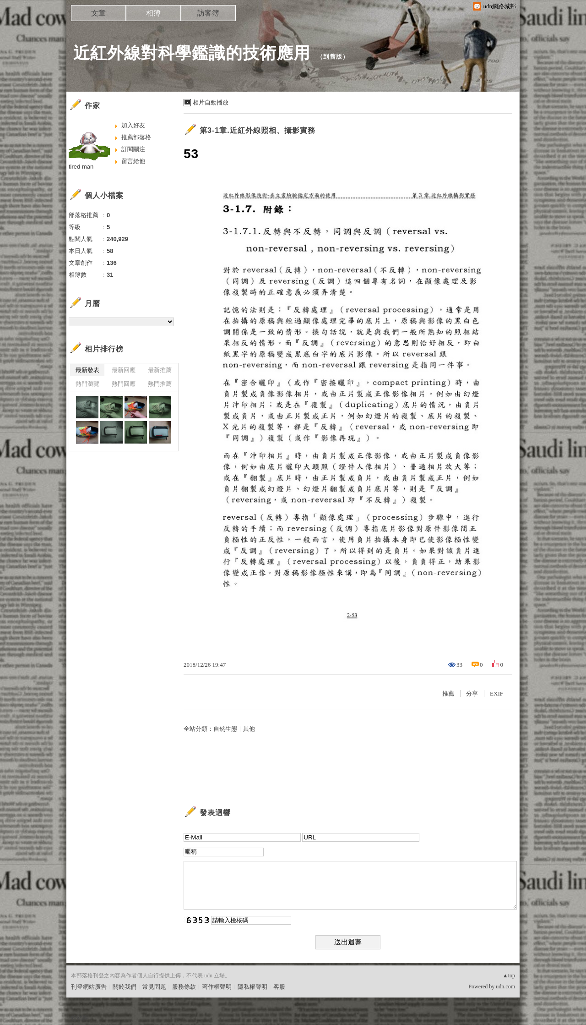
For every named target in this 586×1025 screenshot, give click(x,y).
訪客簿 (208, 13)
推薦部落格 (136, 137)
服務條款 (184, 986)
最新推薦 (160, 370)
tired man (81, 166)
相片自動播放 (210, 102)
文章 (98, 13)
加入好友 (133, 125)
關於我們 (124, 986)
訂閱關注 (133, 149)
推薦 (448, 693)
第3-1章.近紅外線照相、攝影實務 (257, 130)
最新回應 (124, 370)
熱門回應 (124, 383)
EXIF (496, 693)
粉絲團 (80, 1017)
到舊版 (332, 56)
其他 (249, 728)
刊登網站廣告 (89, 986)
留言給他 (133, 161)
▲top (509, 975)
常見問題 (154, 986)
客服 (279, 986)
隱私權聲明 (252, 986)
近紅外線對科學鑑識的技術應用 (191, 53)
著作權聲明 (217, 986)
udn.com (505, 986)
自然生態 (225, 728)
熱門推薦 (160, 383)
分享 (472, 693)
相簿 (153, 13)
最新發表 (87, 370)
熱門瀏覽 (87, 383)
